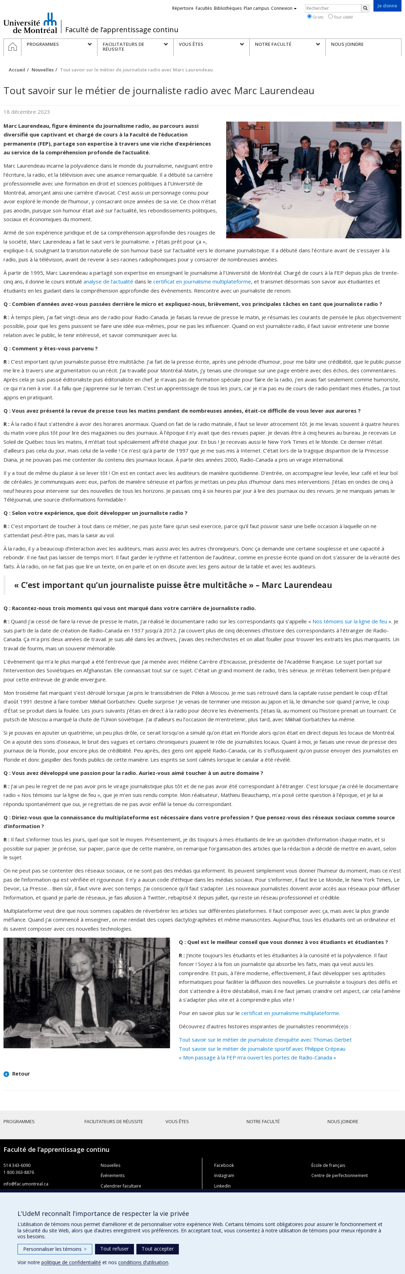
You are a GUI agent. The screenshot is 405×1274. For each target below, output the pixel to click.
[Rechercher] (365, 8)
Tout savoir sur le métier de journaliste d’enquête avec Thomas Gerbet (265, 1039)
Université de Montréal (30, 22)
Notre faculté (263, 1121)
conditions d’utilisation (143, 1262)
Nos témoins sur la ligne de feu (350, 621)
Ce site (315, 17)
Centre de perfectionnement (339, 1175)
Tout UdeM (340, 17)
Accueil (17, 69)
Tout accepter (158, 1248)
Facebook (224, 1165)
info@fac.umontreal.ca (26, 1184)
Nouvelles (43, 69)
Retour (20, 1073)
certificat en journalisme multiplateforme (202, 281)
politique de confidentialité (71, 1262)
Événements (112, 1175)
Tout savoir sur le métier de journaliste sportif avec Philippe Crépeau (262, 1048)
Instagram (224, 1175)
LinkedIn (222, 1186)
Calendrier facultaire (121, 1186)
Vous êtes (177, 1121)
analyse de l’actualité (108, 281)
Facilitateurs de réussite (114, 1121)
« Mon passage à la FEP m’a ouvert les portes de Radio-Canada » (257, 1057)
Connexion (284, 8)
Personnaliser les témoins (55, 1249)
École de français (328, 1165)
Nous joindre (343, 1121)
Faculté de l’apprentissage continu (121, 29)
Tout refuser (114, 1248)
